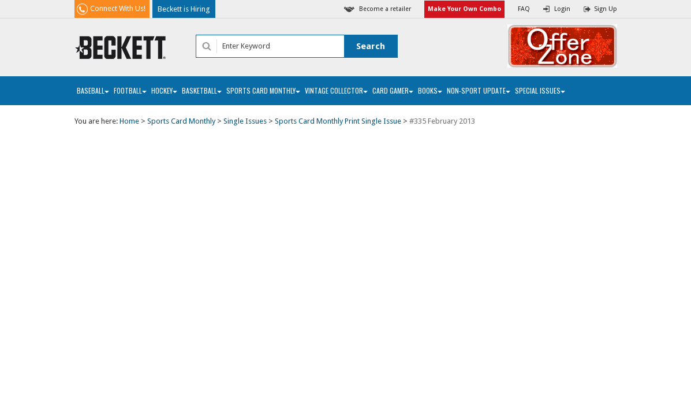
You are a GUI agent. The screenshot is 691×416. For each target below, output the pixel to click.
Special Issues (540, 90)
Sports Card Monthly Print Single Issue (338, 121)
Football (130, 90)
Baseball (93, 90)
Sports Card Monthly (263, 90)
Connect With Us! (117, 8)
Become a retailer (385, 9)
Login (562, 9)
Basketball (202, 90)
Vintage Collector (336, 90)
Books (430, 90)
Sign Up (605, 9)
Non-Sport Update (478, 90)
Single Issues (245, 121)
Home (129, 121)
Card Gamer (392, 90)
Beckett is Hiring (184, 9)
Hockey (164, 90)
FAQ (524, 9)
